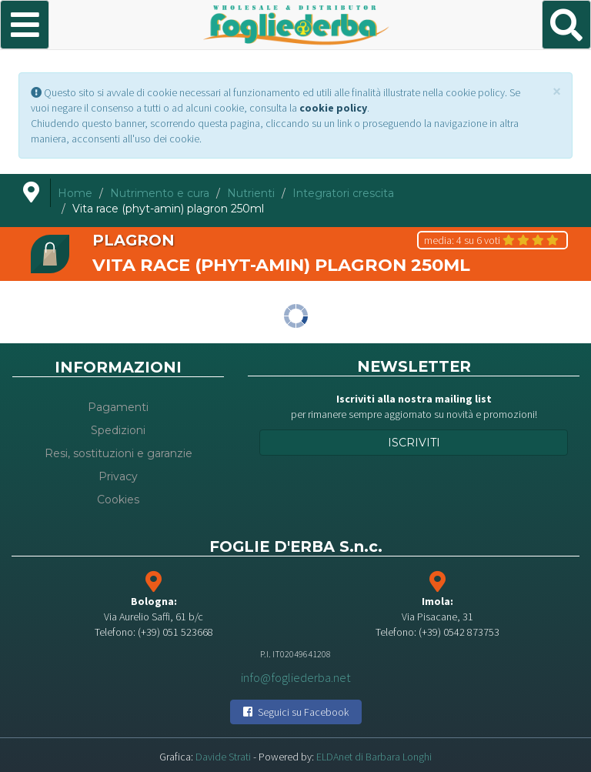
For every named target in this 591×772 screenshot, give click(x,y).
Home (75, 193)
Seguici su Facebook (296, 712)
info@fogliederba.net (296, 676)
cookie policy (333, 108)
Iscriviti (414, 442)
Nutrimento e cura (159, 193)
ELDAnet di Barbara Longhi (374, 757)
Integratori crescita (343, 193)
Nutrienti (251, 193)
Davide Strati (223, 757)
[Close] (557, 91)
